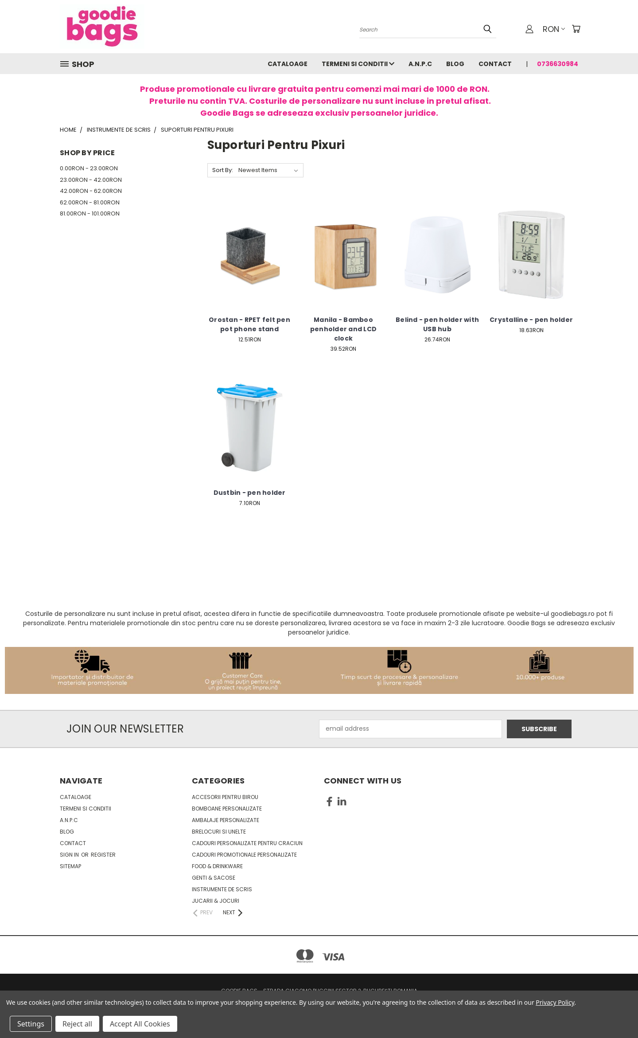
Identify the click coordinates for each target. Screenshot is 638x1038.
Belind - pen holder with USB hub (437, 324)
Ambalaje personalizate (225, 820)
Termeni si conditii (358, 63)
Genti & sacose (213, 877)
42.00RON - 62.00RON (91, 191)
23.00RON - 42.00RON (91, 180)
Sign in (70, 854)
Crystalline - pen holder (531, 319)
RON (554, 29)
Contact (495, 63)
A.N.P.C (420, 63)
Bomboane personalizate (227, 808)
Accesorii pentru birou (225, 797)
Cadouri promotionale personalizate (244, 854)
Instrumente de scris (222, 889)
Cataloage (287, 63)
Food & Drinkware (217, 866)
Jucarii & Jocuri (215, 901)
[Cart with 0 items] (576, 28)
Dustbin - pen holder (250, 492)
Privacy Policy (555, 1002)
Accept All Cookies (140, 1024)
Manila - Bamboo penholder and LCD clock (343, 329)
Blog (455, 63)
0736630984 (557, 63)
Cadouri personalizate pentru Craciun (247, 843)
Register (103, 854)
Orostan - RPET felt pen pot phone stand (249, 324)
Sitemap (70, 866)
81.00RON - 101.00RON (90, 213)
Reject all (77, 1024)
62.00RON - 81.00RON (90, 202)
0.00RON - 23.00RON (89, 168)
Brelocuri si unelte (219, 831)
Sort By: (222, 170)
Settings (30, 1024)
